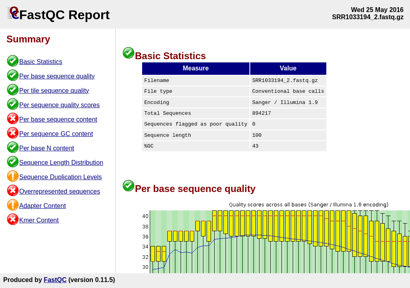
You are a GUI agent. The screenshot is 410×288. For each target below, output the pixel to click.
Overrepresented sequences (59, 191)
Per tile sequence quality (54, 90)
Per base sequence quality (57, 76)
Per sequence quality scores (59, 105)
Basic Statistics (40, 61)
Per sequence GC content (56, 133)
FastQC (55, 279)
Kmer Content (39, 220)
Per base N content (46, 148)
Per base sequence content (58, 119)
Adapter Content (42, 205)
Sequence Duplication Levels (60, 177)
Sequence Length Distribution (61, 162)
